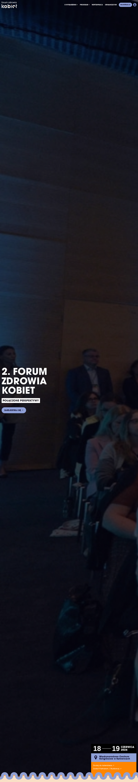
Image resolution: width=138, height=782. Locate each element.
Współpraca (97, 5)
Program (84, 5)
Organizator (111, 5)
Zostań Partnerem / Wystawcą (106, 769)
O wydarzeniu (70, 5)
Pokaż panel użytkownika (134, 4)
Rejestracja (125, 5)
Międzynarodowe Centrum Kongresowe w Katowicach (114, 757)
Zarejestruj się (12, 410)
